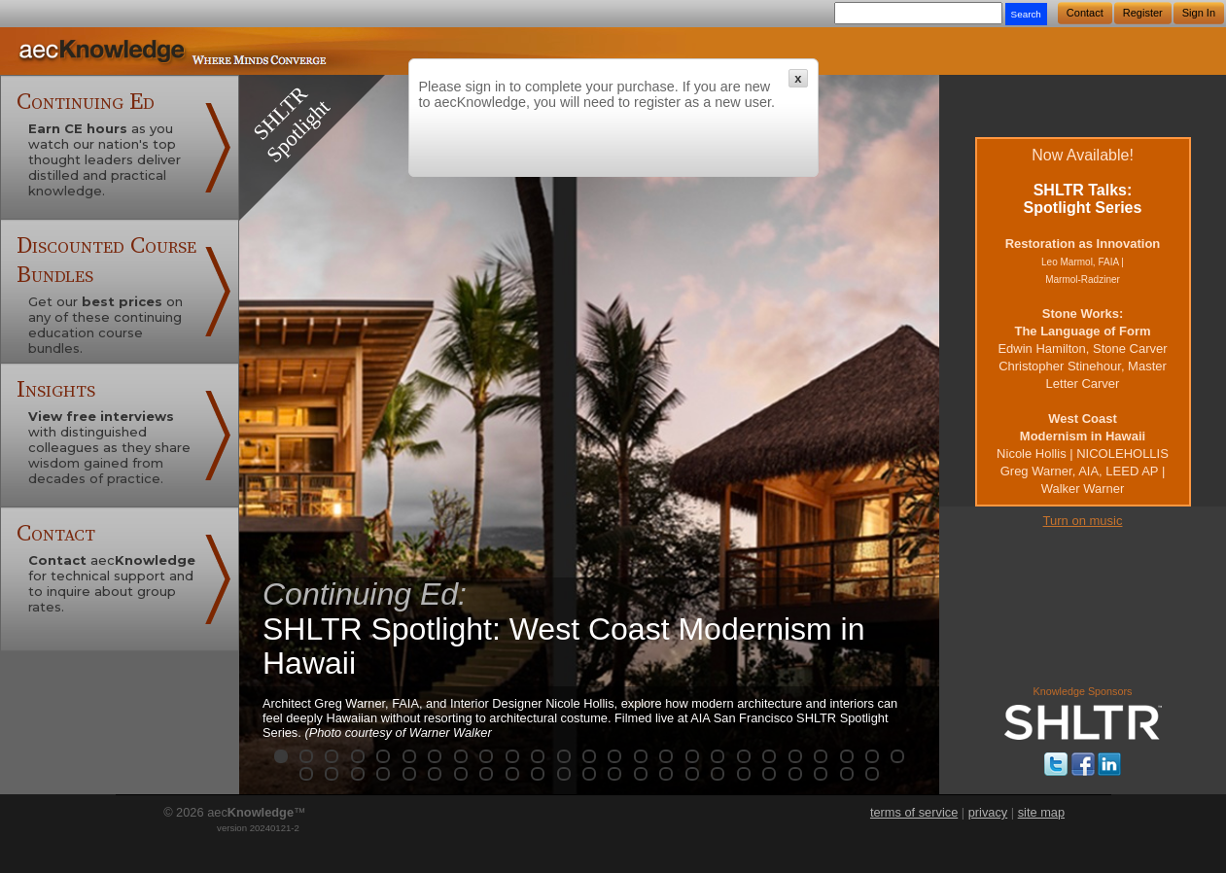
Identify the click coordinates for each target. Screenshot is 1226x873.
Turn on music (1083, 520)
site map (1041, 812)
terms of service (914, 812)
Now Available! (1083, 321)
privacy (988, 812)
